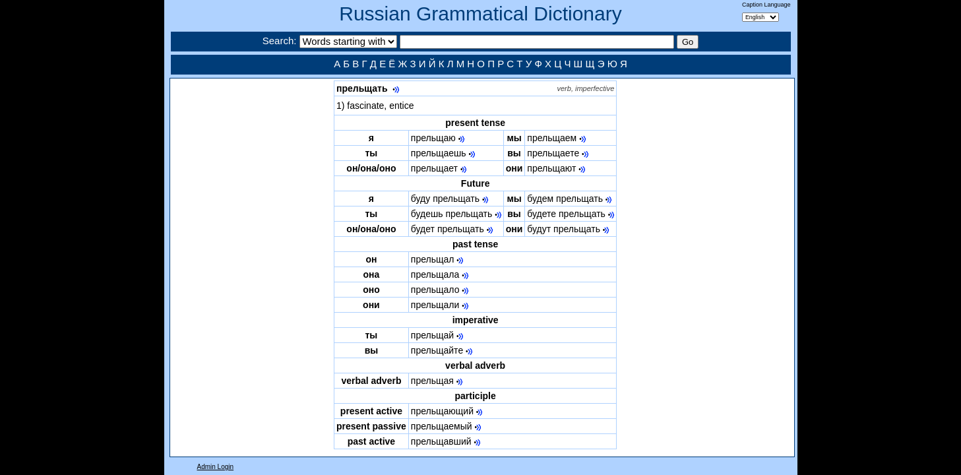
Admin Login (215, 466)
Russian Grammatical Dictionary (480, 13)
